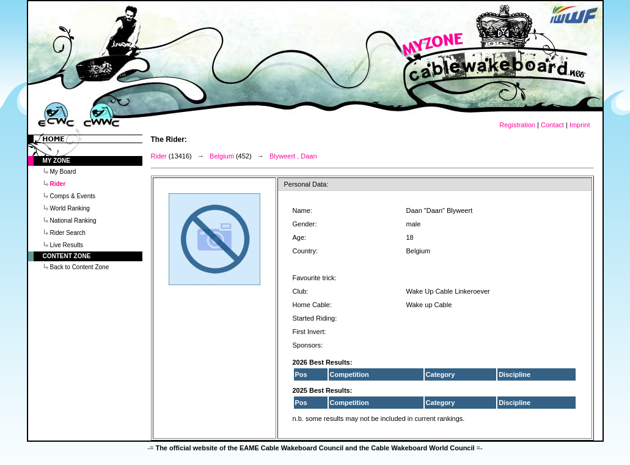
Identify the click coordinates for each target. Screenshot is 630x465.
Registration (517, 124)
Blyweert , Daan (293, 156)
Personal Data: (306, 184)
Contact (552, 124)
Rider (159, 156)
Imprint (580, 124)
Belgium (222, 156)
